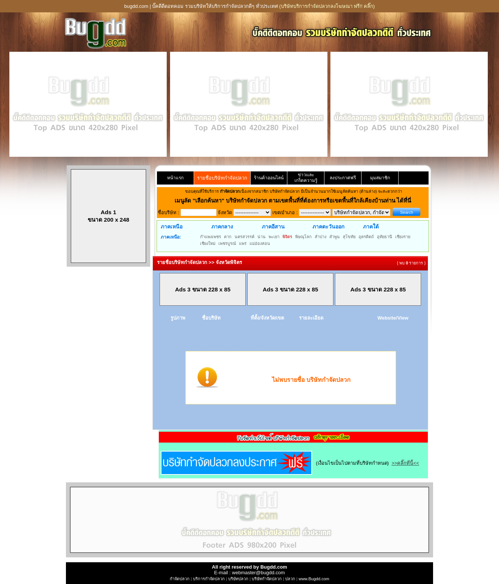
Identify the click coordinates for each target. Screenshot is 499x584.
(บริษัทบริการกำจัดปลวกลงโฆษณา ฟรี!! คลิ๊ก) (327, 6)
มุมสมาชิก (380, 177)
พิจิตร (287, 236)
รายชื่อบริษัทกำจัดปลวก (222, 178)
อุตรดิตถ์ (366, 236)
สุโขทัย (349, 236)
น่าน (261, 236)
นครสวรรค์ (244, 236)
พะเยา (274, 236)
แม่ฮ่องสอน (260, 243)
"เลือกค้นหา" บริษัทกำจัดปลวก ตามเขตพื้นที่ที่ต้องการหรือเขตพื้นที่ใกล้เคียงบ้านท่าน (295, 200)
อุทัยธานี (384, 236)
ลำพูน (334, 236)
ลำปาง (320, 236)
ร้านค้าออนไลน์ (269, 177)
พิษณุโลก (303, 236)
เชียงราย (402, 236)
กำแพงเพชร (210, 236)
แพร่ (243, 243)
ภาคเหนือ (171, 227)
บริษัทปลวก (238, 578)
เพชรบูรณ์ (227, 243)
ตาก (228, 236)
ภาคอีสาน (273, 227)
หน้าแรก (175, 177)
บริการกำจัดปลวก (209, 578)
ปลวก (290, 578)
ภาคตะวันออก (328, 227)
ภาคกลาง (222, 227)
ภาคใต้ (371, 227)
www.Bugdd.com (314, 578)
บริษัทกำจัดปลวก (267, 578)
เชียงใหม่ (207, 243)
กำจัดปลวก (180, 578)
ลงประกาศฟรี (343, 177)
